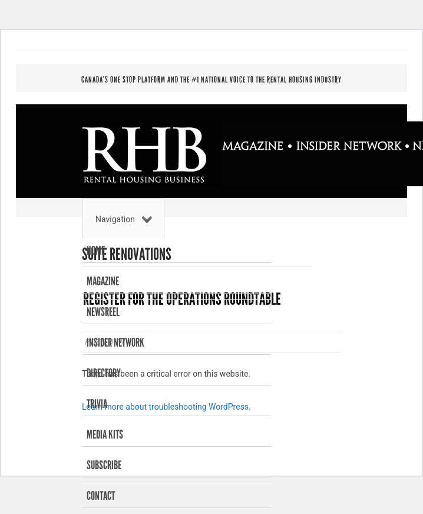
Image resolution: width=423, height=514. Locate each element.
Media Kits (105, 434)
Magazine (103, 281)
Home (96, 250)
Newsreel (103, 312)
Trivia (97, 404)
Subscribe (104, 465)
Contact (101, 496)
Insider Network (115, 342)
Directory (104, 373)
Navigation (123, 219)
